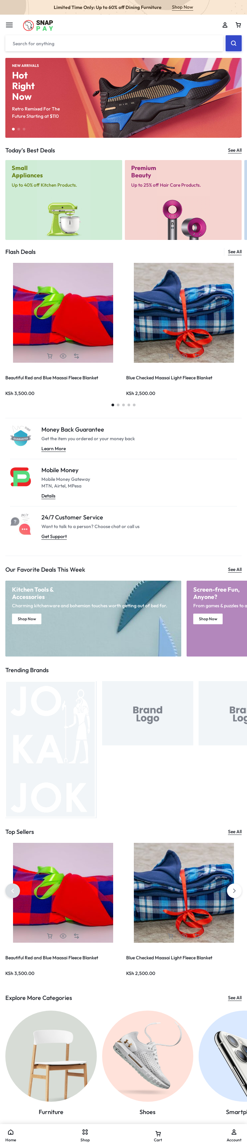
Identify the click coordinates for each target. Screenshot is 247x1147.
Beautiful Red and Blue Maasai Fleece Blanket (51, 378)
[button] (13, 129)
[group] (184, 313)
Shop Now (182, 7)
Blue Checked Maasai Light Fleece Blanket (169, 378)
